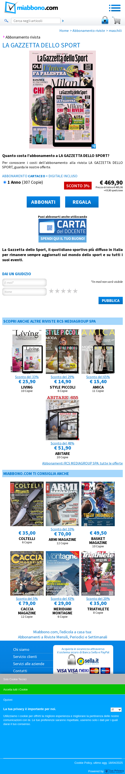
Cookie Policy (83, 762)
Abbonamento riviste (89, 30)
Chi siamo (21, 649)
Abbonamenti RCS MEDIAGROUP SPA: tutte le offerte (82, 463)
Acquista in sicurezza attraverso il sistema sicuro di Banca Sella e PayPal (83, 668)
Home (64, 30)
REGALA (82, 201)
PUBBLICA (110, 300)
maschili (115, 30)
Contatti (20, 670)
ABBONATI (43, 201)
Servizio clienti (25, 656)
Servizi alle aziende (28, 663)
